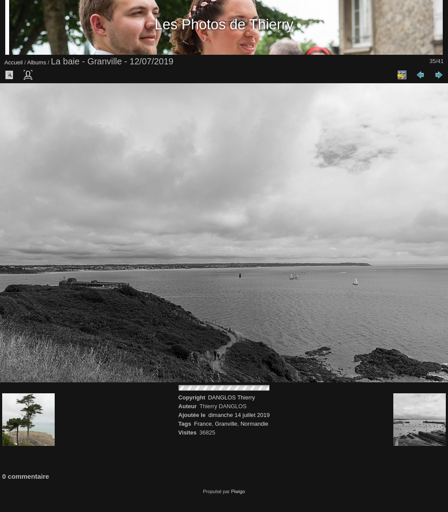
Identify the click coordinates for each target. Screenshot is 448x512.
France (202, 423)
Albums (36, 62)
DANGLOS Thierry (231, 397)
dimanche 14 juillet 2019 (239, 415)
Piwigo (238, 491)
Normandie (255, 423)
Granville (226, 423)
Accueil (13, 62)
